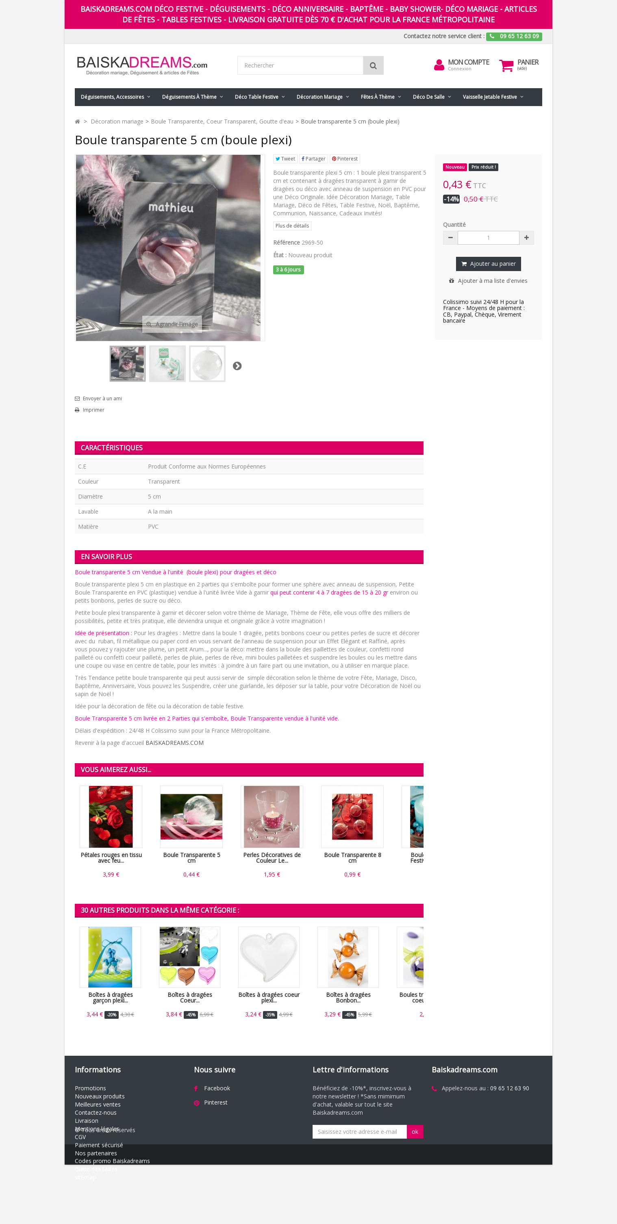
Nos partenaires (96, 1153)
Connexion (459, 68)
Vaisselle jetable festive (490, 96)
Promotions (90, 1088)
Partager (314, 158)
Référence (286, 242)
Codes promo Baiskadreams (112, 1161)
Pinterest (345, 158)
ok (415, 1131)
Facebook (217, 1088)
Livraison (86, 1120)
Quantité (454, 224)
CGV (80, 1137)
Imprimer (93, 410)
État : (280, 255)
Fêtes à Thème (378, 96)
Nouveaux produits (100, 1096)
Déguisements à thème (189, 96)
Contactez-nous (96, 1112)
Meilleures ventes (98, 1104)
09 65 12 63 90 (509, 1088)
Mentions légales (97, 1129)
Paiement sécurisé (99, 1145)
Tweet (285, 158)
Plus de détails (292, 225)
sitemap (85, 1177)
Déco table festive (256, 96)
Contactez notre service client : (444, 36)
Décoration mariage (320, 96)
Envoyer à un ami (102, 398)
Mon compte (468, 62)
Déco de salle (429, 96)
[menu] (439, 65)
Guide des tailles (96, 1169)
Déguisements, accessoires (112, 96)
